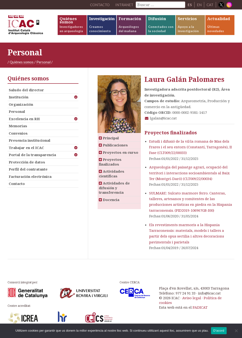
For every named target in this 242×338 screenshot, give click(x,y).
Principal (109, 138)
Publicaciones (113, 145)
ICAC (32, 26)
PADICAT (200, 307)
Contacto (17, 183)
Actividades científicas (111, 173)
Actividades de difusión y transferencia (114, 188)
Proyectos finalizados (110, 162)
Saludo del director (26, 90)
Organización (21, 104)
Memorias (18, 125)
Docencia (109, 199)
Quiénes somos (22, 62)
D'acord (218, 330)
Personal (43, 62)
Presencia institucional (29, 140)
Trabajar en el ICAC (26, 147)
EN (199, 5)
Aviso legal (191, 297)
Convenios (18, 133)
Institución (18, 97)
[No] (236, 330)
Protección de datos (27, 162)
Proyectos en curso (118, 152)
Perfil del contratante (28, 169)
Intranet (124, 5)
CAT (210, 5)
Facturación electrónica (30, 176)
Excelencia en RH (24, 118)
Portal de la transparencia (32, 154)
